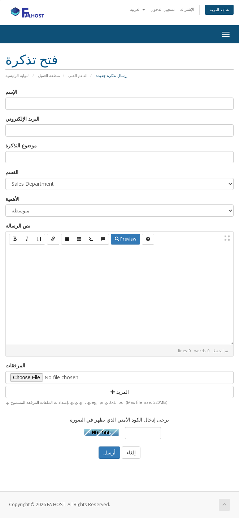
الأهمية (12, 198)
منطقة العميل (49, 75)
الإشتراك (187, 9)
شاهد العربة (219, 9)
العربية (137, 9)
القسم (11, 172)
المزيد (119, 391)
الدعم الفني (77, 75)
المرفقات (15, 365)
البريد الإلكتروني (22, 118)
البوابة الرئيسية (17, 75)
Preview (125, 239)
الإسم (11, 92)
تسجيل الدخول (163, 9)
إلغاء (131, 452)
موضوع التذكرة (21, 145)
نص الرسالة (17, 225)
